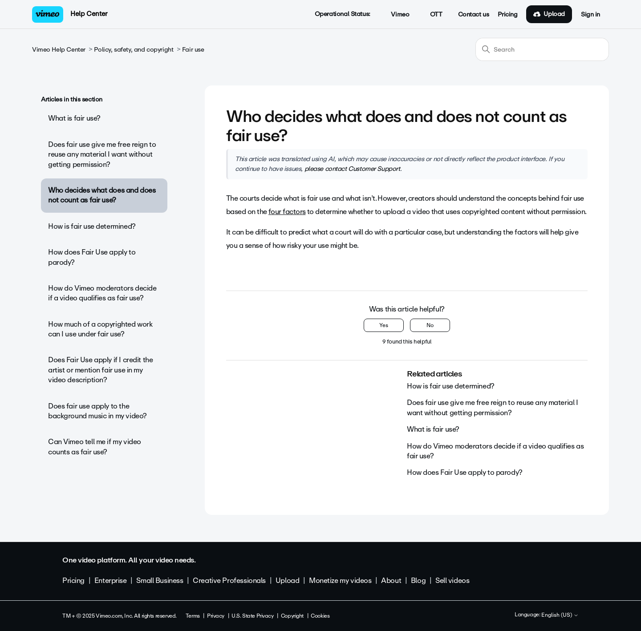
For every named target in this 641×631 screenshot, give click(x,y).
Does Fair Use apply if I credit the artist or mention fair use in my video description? (100, 370)
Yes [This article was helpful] (383, 325)
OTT (431, 14)
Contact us (473, 14)
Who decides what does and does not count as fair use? (101, 195)
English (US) (560, 615)
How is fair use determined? (92, 226)
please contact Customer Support (352, 168)
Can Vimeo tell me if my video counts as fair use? (94, 446)
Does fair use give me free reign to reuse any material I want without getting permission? (102, 154)
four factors (287, 212)
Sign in (590, 14)
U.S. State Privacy (252, 615)
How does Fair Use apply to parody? (91, 257)
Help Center (88, 14)
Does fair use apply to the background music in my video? (97, 411)
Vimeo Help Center (58, 49)
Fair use (193, 49)
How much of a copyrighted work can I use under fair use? (100, 329)
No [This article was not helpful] (430, 325)
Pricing (507, 14)
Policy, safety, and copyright (133, 49)
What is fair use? (74, 118)
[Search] (542, 49)
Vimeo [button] (395, 14)
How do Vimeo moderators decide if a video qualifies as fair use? (102, 293)
